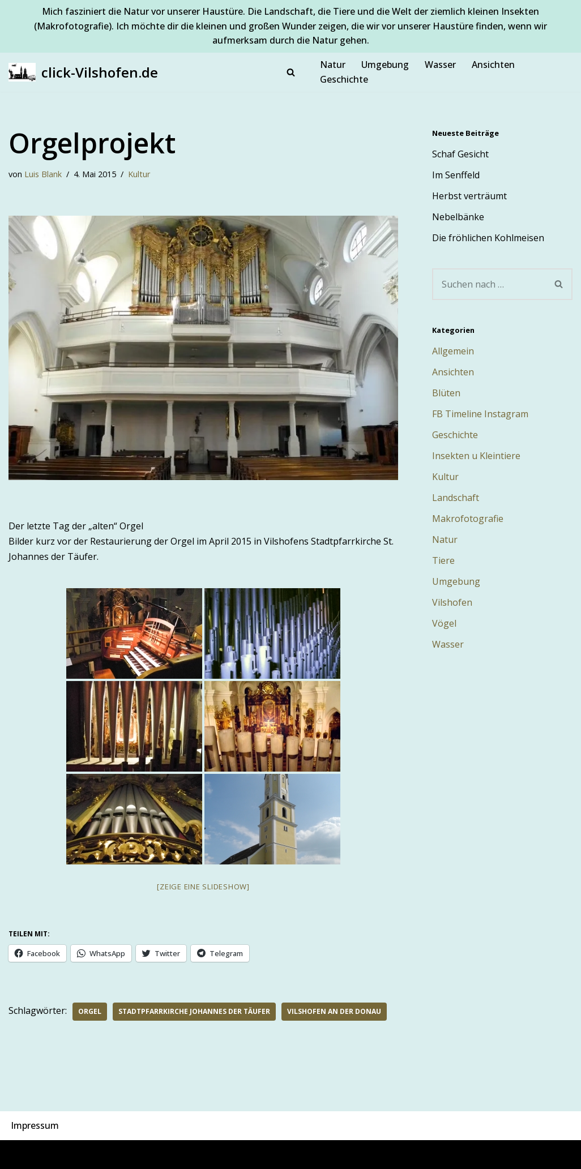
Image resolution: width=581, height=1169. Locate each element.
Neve (19, 1154)
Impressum (35, 1125)
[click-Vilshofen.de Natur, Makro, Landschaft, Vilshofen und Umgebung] (83, 72)
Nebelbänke (458, 217)
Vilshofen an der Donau (334, 1011)
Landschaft (455, 497)
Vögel (444, 623)
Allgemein (453, 351)
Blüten (446, 393)
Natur (332, 64)
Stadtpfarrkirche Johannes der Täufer (194, 1011)
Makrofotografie (467, 518)
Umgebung (385, 64)
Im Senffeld (456, 175)
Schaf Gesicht (460, 154)
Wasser (440, 64)
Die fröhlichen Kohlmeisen (488, 238)
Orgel (89, 1011)
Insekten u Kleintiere (476, 455)
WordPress (132, 1154)
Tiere (443, 560)
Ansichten (493, 64)
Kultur (139, 174)
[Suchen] (291, 72)
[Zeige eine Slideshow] (203, 886)
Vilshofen (452, 602)
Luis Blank (43, 174)
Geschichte (344, 79)
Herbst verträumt (469, 196)
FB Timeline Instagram (480, 414)
